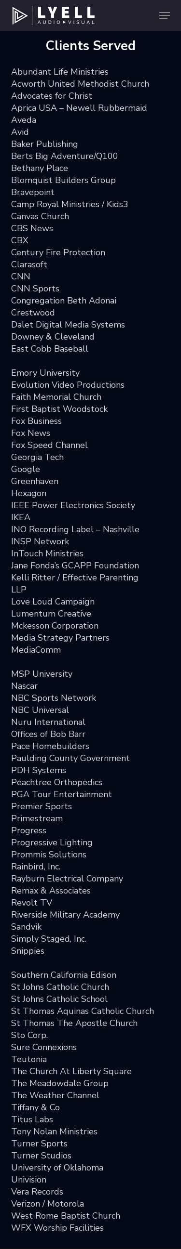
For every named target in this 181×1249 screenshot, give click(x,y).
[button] (164, 15)
